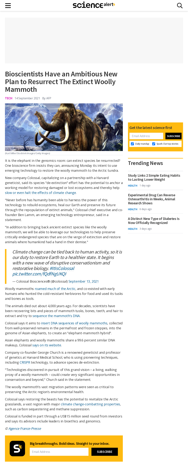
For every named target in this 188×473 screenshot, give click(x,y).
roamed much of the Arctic (55, 288)
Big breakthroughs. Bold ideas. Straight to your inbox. (69, 443)
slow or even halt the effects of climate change (40, 192)
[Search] (180, 5)
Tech (8, 98)
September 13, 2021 (83, 281)
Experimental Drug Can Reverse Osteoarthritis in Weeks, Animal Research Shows (151, 199)
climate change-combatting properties (90, 404)
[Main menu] (8, 5)
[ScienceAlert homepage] (94, 5)
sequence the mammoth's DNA (56, 316)
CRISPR (25, 362)
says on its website (46, 345)
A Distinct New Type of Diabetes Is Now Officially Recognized (153, 221)
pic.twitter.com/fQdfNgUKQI (39, 274)
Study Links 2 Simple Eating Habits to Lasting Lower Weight (154, 177)
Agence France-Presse (24, 428)
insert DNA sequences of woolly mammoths (74, 323)
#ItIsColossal (62, 268)
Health (132, 185)
